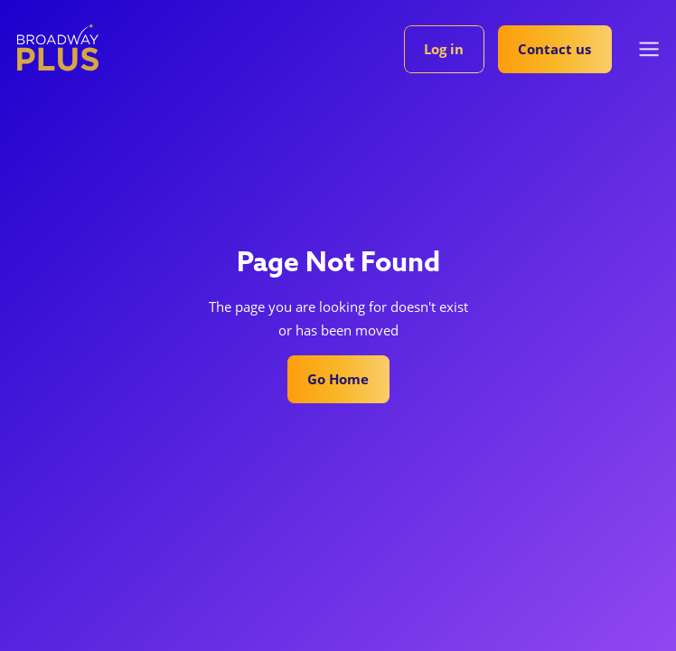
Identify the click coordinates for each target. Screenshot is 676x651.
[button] (649, 49)
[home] (58, 47)
